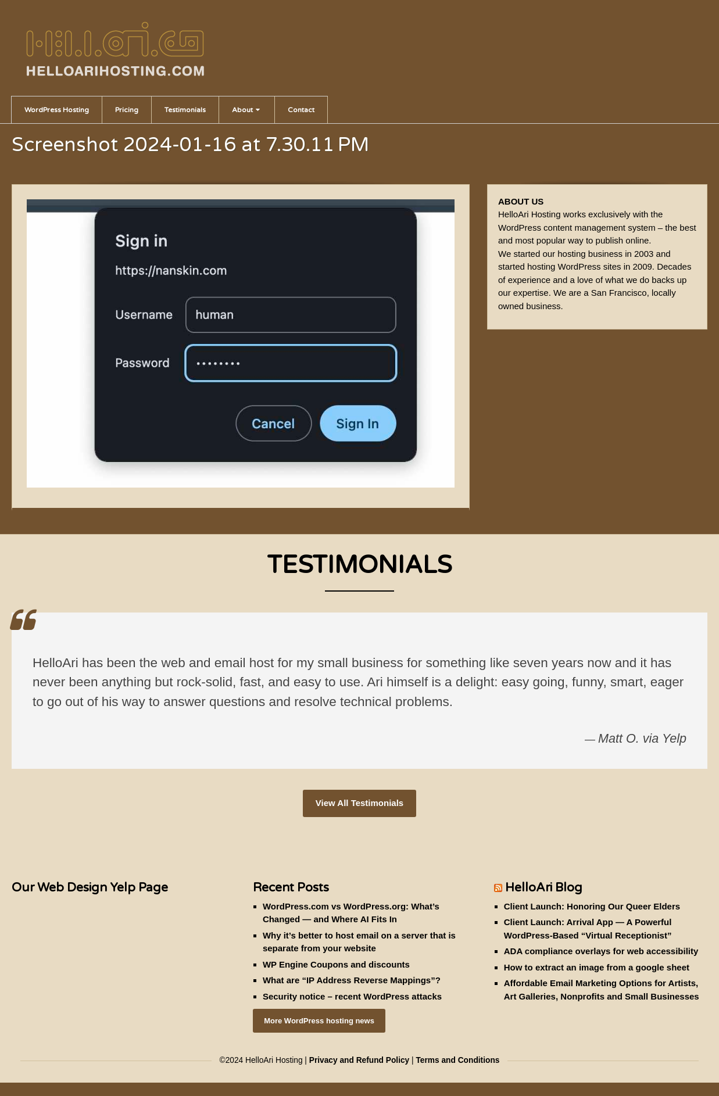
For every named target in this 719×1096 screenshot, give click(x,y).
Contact (301, 110)
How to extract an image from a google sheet (596, 967)
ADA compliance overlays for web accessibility (601, 951)
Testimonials (185, 110)
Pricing (126, 110)
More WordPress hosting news (319, 1020)
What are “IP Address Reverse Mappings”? (352, 980)
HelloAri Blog (543, 887)
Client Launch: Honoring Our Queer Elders (592, 906)
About (246, 110)
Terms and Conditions (457, 1060)
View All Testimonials (359, 803)
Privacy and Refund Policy (359, 1060)
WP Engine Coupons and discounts (336, 964)
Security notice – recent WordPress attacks (352, 996)
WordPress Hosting (56, 110)
